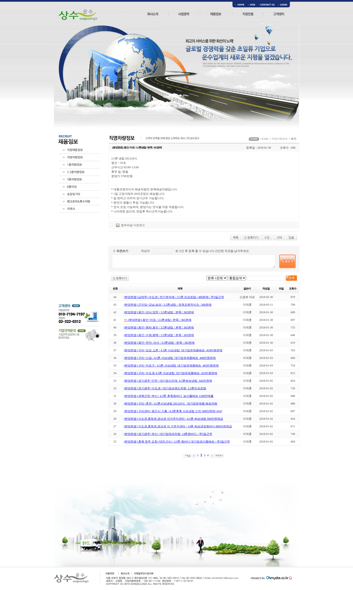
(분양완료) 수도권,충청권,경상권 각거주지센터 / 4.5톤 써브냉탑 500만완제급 (173, 418)
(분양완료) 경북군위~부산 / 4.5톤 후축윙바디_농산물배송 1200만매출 (169, 396)
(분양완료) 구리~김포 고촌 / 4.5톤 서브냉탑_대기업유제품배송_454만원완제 (173, 350)
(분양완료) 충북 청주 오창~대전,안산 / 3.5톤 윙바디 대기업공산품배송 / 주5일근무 (177, 441)
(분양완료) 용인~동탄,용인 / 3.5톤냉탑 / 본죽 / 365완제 (159, 327)
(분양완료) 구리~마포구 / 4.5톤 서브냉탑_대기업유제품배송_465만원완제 (171, 365)
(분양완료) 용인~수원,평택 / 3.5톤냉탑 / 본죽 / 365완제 (159, 335)
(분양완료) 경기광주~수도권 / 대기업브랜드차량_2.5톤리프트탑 (165, 388)
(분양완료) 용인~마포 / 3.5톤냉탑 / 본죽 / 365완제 (157, 320)
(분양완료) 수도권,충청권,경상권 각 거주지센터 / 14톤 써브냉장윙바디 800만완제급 (178, 426)
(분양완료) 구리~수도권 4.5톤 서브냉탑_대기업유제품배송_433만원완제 (170, 373)
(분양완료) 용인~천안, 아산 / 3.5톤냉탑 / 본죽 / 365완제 (159, 342)
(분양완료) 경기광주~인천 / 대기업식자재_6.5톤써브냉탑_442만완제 (168, 380)
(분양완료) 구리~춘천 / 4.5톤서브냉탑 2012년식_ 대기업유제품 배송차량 (170, 403)
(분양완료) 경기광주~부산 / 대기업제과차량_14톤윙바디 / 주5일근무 (168, 434)
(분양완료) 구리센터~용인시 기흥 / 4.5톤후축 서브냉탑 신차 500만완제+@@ (173, 411)
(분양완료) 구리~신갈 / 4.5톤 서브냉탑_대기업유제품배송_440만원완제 (170, 358)
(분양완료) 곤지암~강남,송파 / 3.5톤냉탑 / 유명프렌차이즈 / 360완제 (168, 304)
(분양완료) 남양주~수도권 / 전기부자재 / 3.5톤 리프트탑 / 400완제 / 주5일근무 (174, 297)
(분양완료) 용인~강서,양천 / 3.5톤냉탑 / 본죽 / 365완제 (159, 312)
